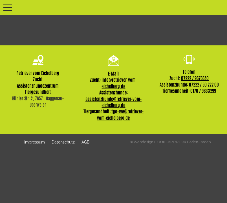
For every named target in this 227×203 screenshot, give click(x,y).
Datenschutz (63, 142)
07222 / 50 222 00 (204, 84)
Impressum (34, 142)
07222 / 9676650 (195, 78)
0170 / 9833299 (203, 90)
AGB (85, 142)
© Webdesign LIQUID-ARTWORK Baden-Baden (170, 142)
